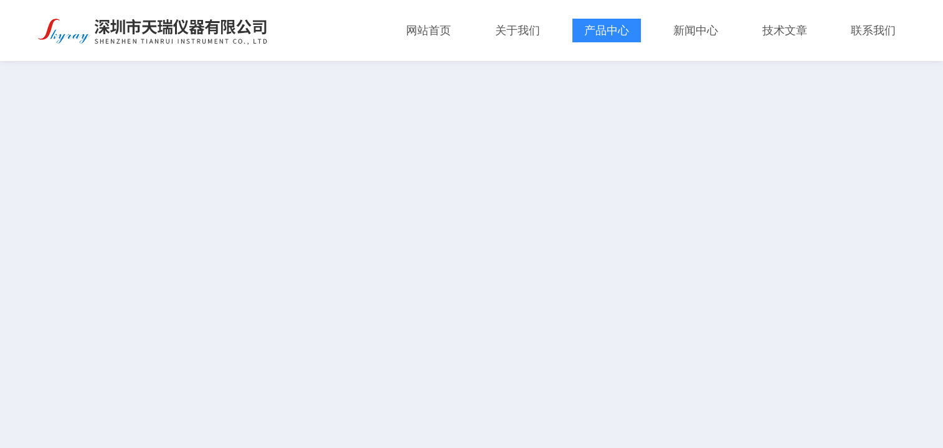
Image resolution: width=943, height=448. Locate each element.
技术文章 (784, 30)
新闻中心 (695, 30)
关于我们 (517, 30)
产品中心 (606, 30)
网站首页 (428, 30)
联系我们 (873, 30)
